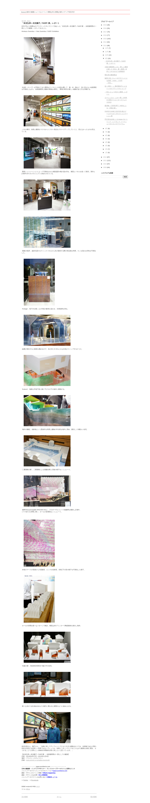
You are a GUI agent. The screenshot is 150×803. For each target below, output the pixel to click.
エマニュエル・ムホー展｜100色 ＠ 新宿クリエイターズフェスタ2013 (116, 100)
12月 (107, 48)
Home (23, 12)
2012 (105, 157)
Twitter (25, 780)
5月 (106, 139)
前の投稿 (93, 797)
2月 (106, 149)
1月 (106, 152)
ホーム (59, 797)
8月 (106, 128)
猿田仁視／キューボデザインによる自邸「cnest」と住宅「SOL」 (116, 80)
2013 (105, 45)
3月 (106, 145)
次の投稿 (25, 797)
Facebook (34, 780)
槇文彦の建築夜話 (111, 75)
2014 (105, 42)
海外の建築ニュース (33, 12)
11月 (107, 51)
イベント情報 (46, 12)
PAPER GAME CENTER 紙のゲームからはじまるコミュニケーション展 (116, 113)
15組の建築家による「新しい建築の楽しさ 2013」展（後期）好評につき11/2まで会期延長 (116, 69)
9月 (106, 58)
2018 (105, 28)
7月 (106, 132)
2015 (105, 38)
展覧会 (28, 789)
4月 (106, 142)
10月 (107, 55)
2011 (105, 160)
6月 (106, 135)
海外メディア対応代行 (67, 12)
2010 (105, 164)
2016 (105, 35)
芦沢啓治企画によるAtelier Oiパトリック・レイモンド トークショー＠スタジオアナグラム (116, 121)
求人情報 (55, 12)
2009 (105, 167)
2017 (105, 32)
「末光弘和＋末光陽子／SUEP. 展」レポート (40, 23)
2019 (105, 25)
